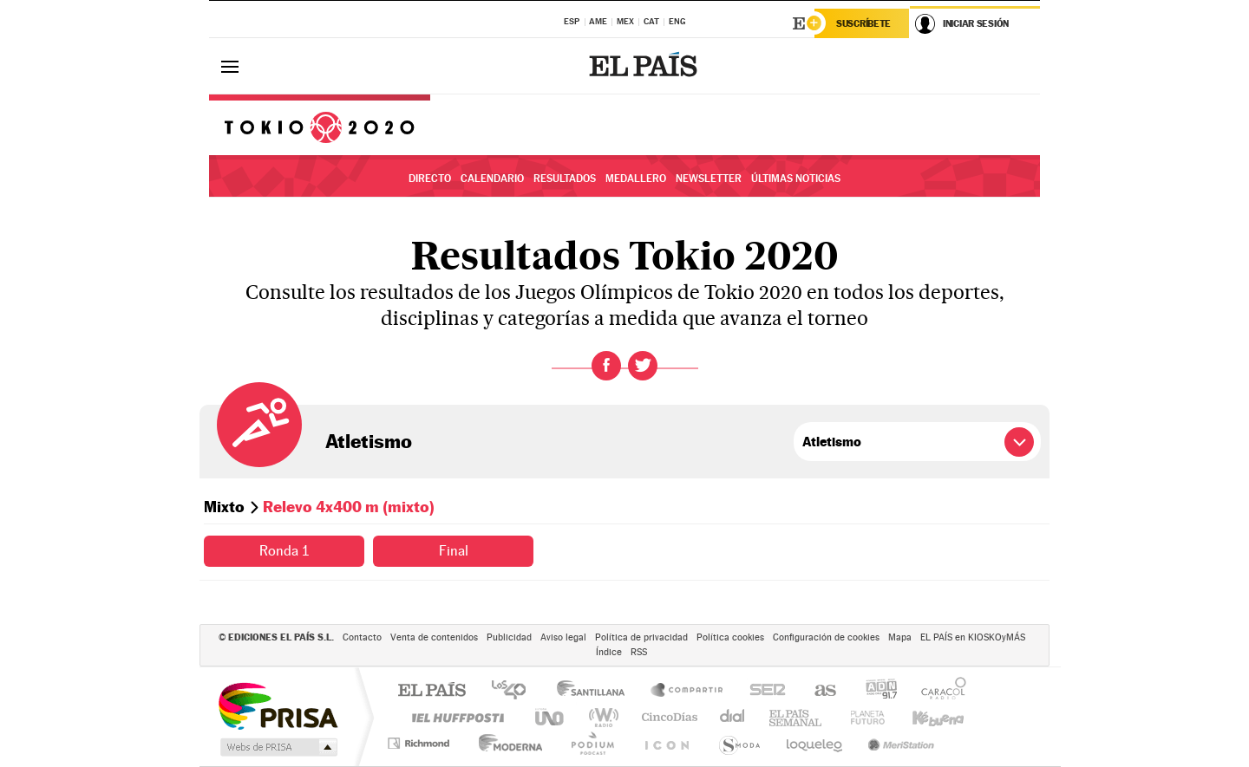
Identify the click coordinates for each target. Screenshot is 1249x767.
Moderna (506, 743)
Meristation (899, 743)
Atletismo (368, 441)
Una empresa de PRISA (277, 705)
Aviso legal (563, 637)
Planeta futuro (860, 717)
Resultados (564, 178)
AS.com (817, 691)
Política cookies (730, 637)
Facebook (606, 365)
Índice (609, 652)
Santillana (596, 691)
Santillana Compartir (687, 691)
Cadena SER (762, 691)
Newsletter (709, 178)
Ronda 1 (284, 551)
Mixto (224, 506)
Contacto (362, 637)
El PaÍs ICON (666, 743)
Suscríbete (863, 23)
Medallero (635, 178)
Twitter (642, 365)
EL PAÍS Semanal (797, 717)
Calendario (492, 178)
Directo (430, 178)
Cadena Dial (733, 717)
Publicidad (509, 637)
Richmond (420, 743)
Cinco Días (667, 717)
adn (875, 691)
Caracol (938, 691)
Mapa (900, 637)
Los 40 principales (514, 691)
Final (453, 551)
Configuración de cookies (826, 637)
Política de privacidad (641, 637)
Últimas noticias (795, 178)
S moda (738, 743)
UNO (550, 717)
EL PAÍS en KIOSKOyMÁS (972, 637)
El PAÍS (431, 691)
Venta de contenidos (434, 637)
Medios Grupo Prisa (277, 747)
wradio (601, 717)
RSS (639, 652)
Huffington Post (454, 717)
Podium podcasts (591, 743)
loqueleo (815, 743)
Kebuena (922, 717)
